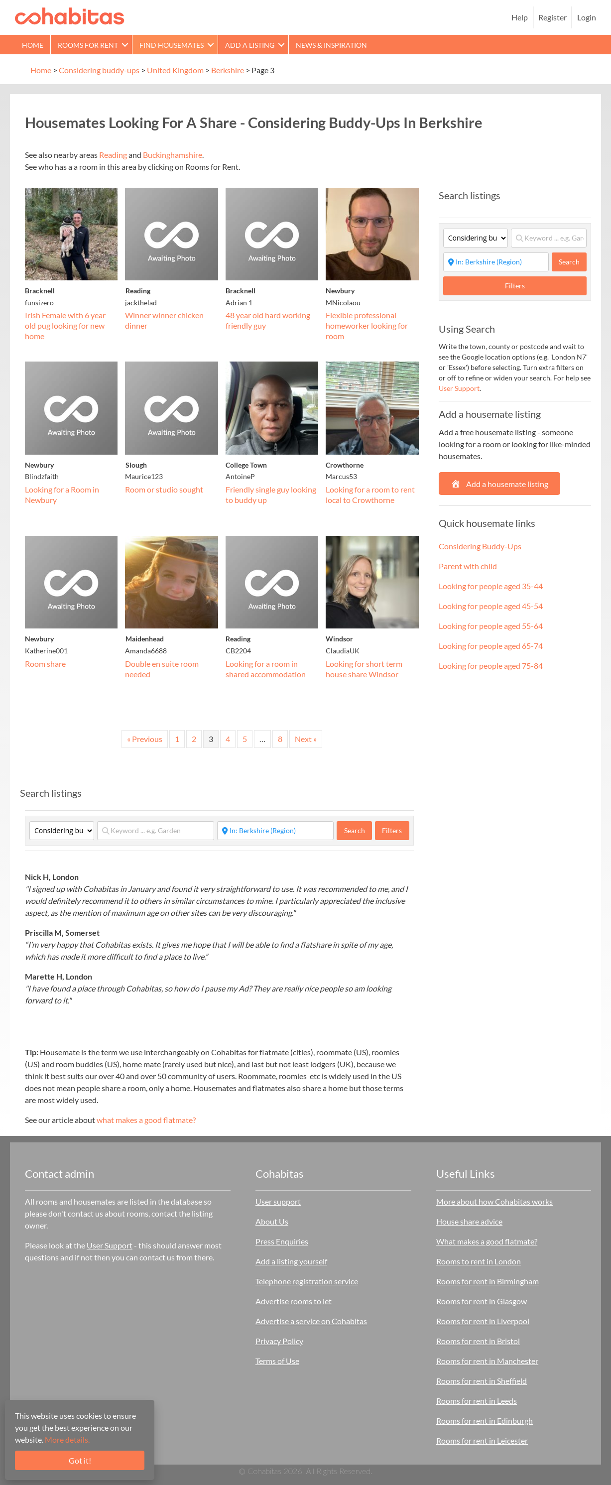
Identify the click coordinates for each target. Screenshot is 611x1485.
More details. (67, 1439)
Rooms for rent (88, 45)
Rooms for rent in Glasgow (481, 1301)
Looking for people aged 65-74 (491, 645)
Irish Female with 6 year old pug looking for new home (65, 325)
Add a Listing (249, 45)
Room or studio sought (164, 489)
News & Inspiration (331, 45)
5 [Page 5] (245, 738)
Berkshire (227, 70)
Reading (113, 154)
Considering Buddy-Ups (480, 546)
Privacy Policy (279, 1341)
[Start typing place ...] (275, 830)
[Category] (61, 830)
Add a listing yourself (291, 1261)
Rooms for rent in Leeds (476, 1400)
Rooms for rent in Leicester (482, 1440)
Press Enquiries (281, 1241)
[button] (125, 44)
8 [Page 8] (280, 738)
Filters (392, 830)
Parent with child (468, 566)
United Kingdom (175, 70)
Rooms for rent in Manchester (487, 1360)
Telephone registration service (306, 1281)
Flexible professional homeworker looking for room (367, 325)
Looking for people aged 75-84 (491, 665)
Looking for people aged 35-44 (491, 586)
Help (519, 17)
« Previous (144, 738)
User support (278, 1201)
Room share (45, 663)
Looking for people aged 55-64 (491, 625)
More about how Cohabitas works (494, 1201)
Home (32, 45)
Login (586, 17)
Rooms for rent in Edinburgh (484, 1420)
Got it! (80, 1460)
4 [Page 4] (228, 738)
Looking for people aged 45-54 (491, 606)
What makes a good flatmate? (486, 1241)
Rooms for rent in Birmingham (487, 1281)
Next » (306, 738)
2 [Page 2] (194, 738)
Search (358, 830)
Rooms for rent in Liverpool (482, 1321)
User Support (459, 388)
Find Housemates (171, 45)
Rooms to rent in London (478, 1261)
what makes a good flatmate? (146, 1119)
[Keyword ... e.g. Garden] (155, 830)
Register (552, 17)
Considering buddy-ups (99, 70)
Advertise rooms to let (293, 1301)
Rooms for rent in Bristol (478, 1341)
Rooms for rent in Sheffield (481, 1380)
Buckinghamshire (172, 154)
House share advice (469, 1221)
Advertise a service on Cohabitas (311, 1321)
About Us (271, 1221)
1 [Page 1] (177, 738)
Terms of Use (277, 1360)
